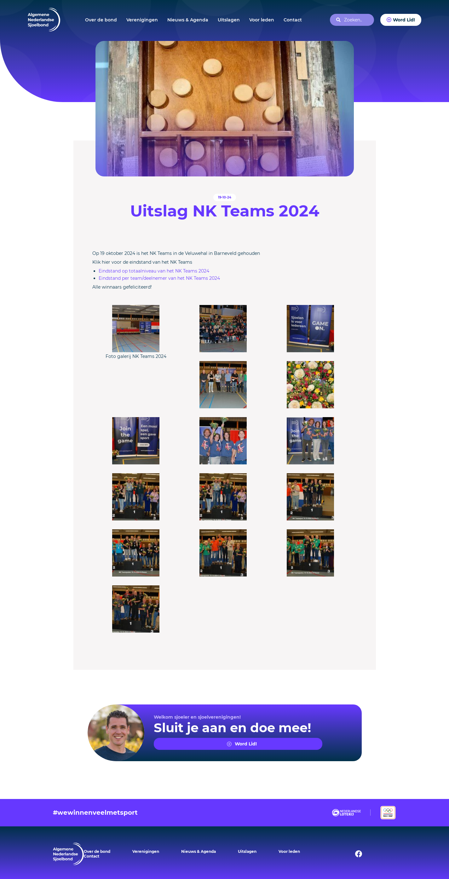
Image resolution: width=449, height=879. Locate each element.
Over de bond (101, 20)
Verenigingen (142, 20)
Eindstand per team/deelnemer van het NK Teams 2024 (159, 278)
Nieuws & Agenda (187, 20)
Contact (293, 20)
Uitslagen (229, 20)
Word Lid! (404, 20)
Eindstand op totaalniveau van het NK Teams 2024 (154, 271)
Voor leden (261, 20)
